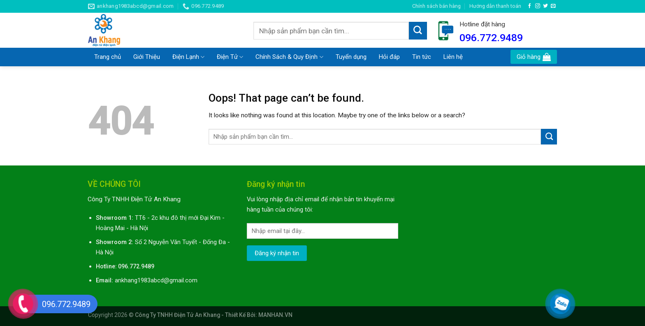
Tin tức (421, 57)
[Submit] (418, 31)
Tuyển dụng (351, 57)
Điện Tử (230, 57)
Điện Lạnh (188, 57)
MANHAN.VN (275, 315)
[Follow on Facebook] (529, 6)
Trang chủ (107, 57)
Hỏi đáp (389, 57)
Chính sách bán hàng (436, 6)
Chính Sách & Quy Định (289, 57)
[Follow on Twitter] (545, 6)
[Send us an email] (553, 6)
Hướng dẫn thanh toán (495, 6)
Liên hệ (453, 57)
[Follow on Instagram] (537, 6)
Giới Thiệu (146, 57)
